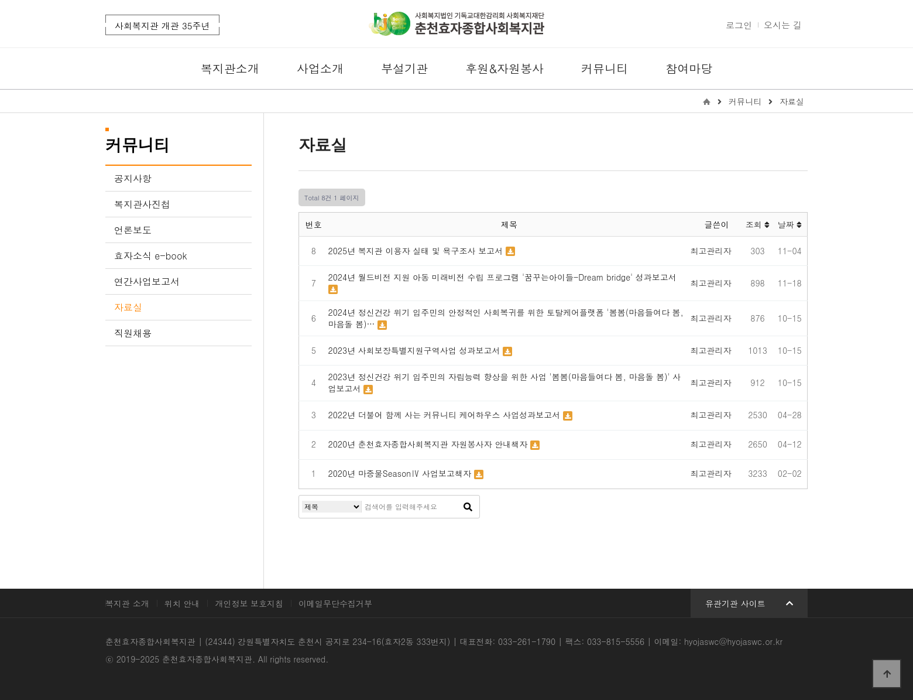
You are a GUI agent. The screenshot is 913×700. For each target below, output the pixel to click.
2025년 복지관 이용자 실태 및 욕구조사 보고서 (417, 251)
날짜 (789, 224)
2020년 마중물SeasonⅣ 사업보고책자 (401, 473)
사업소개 (320, 68)
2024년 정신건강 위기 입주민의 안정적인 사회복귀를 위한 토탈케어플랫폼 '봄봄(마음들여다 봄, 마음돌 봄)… (506, 318)
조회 (758, 224)
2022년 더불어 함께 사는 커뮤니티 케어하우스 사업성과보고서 (445, 415)
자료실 (128, 307)
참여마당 (688, 68)
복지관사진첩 (142, 204)
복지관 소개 (127, 603)
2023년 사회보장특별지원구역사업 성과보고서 (415, 350)
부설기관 (404, 68)
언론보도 (133, 230)
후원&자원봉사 (504, 68)
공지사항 (133, 178)
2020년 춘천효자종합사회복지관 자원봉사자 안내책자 (429, 444)
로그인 (739, 25)
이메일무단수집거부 (335, 603)
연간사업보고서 (147, 281)
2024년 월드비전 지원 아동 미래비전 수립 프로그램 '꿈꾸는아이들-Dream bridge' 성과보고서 (502, 277)
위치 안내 (182, 603)
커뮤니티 (604, 68)
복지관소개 (230, 68)
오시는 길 (783, 25)
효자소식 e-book (150, 255)
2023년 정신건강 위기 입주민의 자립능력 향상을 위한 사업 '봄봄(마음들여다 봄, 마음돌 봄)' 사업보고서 (504, 382)
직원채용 (133, 333)
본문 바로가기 (0, 0)
